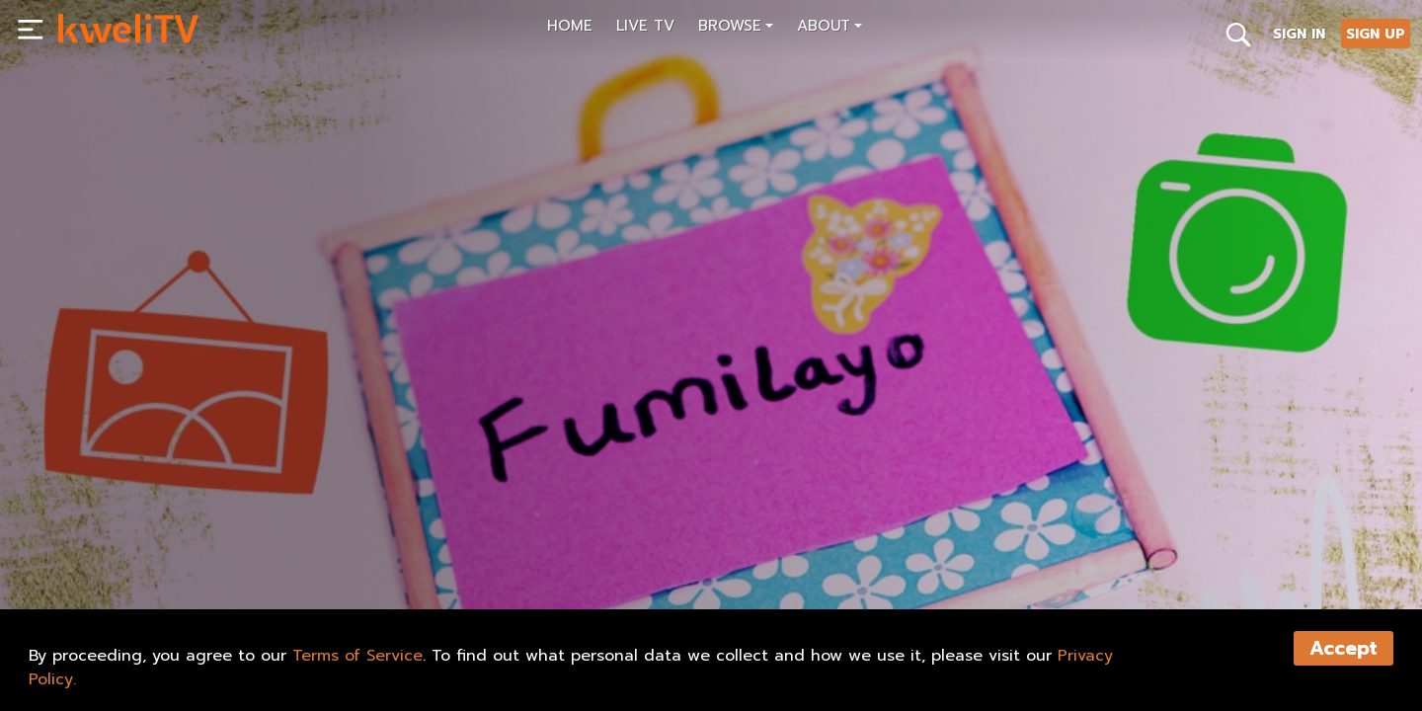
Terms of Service (357, 656)
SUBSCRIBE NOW (127, 549)
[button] (735, 28)
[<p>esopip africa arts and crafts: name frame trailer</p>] (381, 504)
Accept (1343, 648)
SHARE (241, 549)
